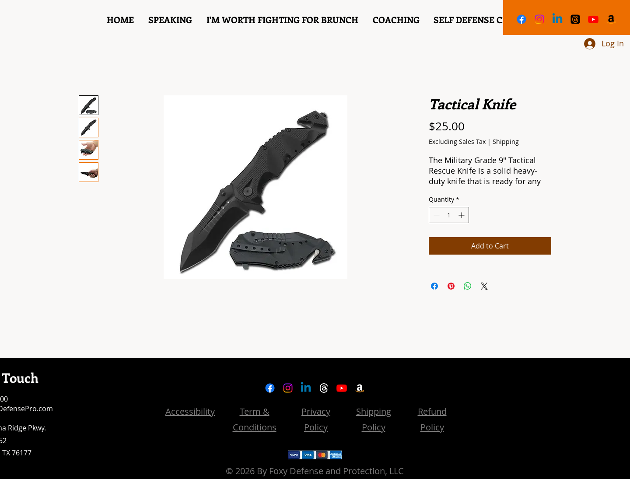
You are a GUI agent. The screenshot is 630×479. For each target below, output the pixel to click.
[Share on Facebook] (434, 286)
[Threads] (575, 19)
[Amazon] (611, 19)
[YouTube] (593, 19)
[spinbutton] (449, 215)
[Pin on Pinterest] (451, 286)
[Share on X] (484, 286)
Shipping (506, 141)
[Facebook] (521, 19)
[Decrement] (435, 215)
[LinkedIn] (557, 19)
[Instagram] (539, 19)
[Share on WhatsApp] (467, 286)
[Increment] (462, 215)
